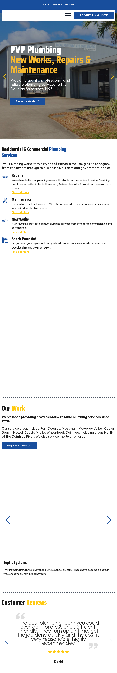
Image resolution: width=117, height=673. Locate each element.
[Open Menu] (68, 15)
